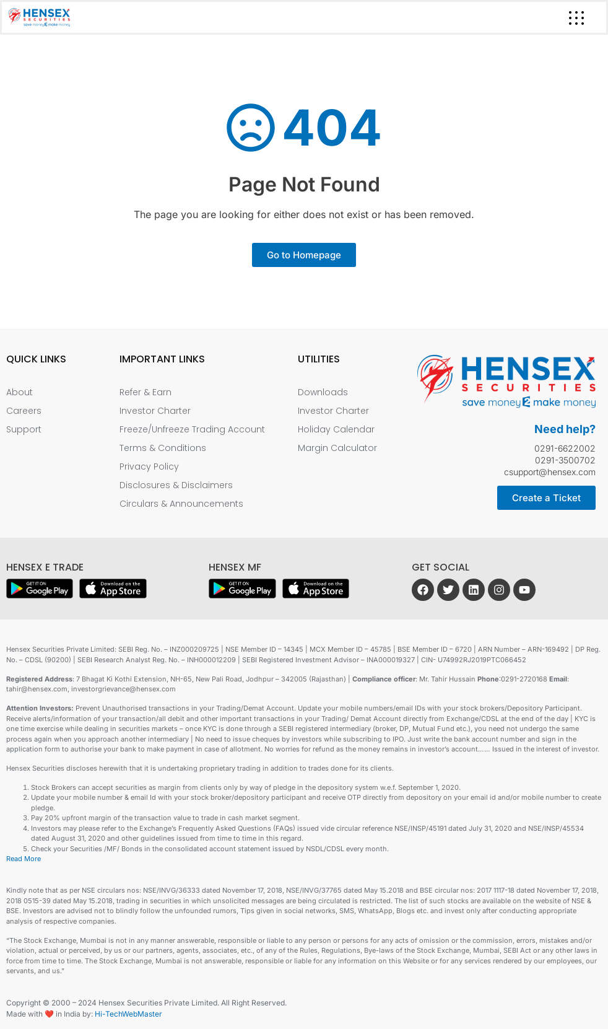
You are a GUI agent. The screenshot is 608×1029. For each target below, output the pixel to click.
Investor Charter (155, 411)
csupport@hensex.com (550, 471)
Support (23, 429)
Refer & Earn (145, 392)
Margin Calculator (337, 448)
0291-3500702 (565, 460)
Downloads (323, 392)
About (19, 392)
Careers (23, 411)
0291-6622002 (565, 448)
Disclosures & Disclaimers (176, 485)
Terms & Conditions (162, 448)
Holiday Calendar (336, 429)
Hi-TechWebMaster (128, 1013)
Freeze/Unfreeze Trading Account (192, 429)
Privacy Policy (149, 466)
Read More (23, 858)
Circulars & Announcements (181, 503)
